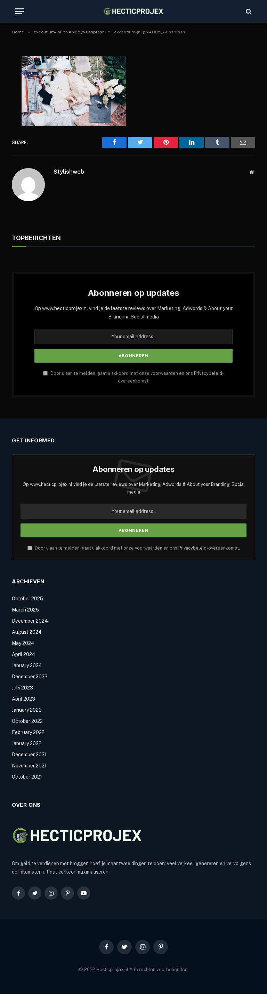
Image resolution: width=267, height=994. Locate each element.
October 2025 (27, 598)
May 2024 (23, 643)
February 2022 (28, 732)
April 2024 (23, 654)
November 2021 (29, 765)
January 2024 (27, 665)
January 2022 (26, 743)
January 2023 (27, 710)
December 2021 (29, 754)
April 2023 (23, 699)
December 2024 (30, 621)
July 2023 (22, 688)
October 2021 (27, 777)
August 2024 (27, 632)
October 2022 (27, 721)
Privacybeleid (208, 373)
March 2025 (25, 610)
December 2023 (30, 676)
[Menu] (19, 11)
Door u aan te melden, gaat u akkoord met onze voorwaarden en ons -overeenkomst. (133, 548)
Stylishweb (69, 171)
